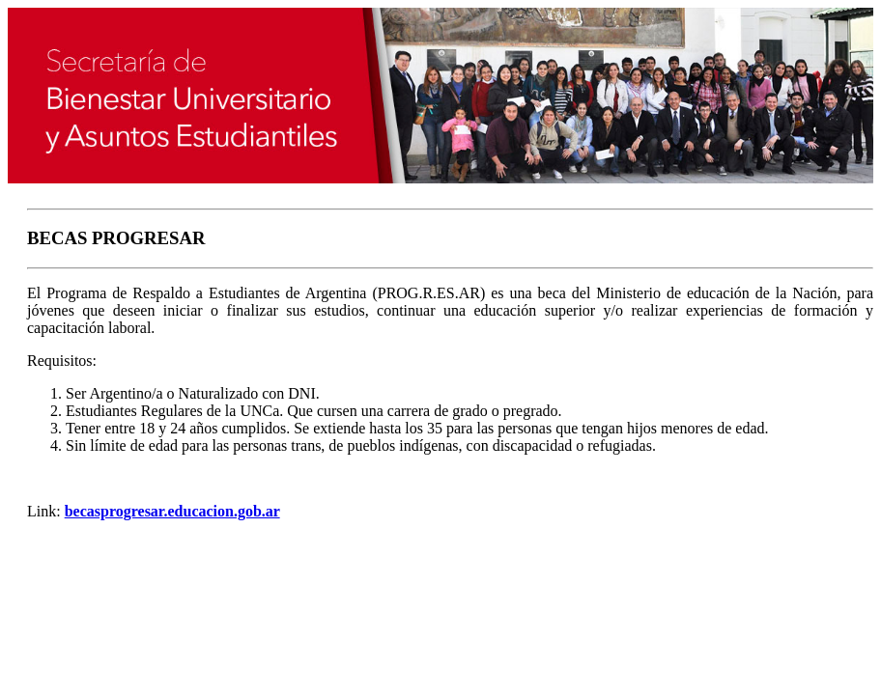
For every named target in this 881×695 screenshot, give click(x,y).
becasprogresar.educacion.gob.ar (172, 511)
